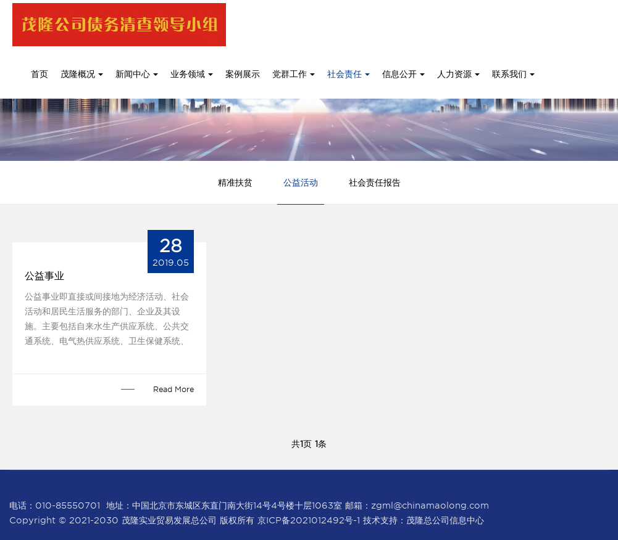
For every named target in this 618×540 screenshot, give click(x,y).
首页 (39, 74)
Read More (173, 389)
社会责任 (348, 74)
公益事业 (44, 276)
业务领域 (191, 74)
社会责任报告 (375, 182)
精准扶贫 (235, 182)
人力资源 (458, 74)
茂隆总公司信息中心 (445, 520)
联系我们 (513, 74)
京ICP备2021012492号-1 (308, 520)
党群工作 (293, 74)
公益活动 (300, 182)
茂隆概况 (82, 74)
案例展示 (242, 74)
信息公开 (403, 74)
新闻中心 (136, 74)
